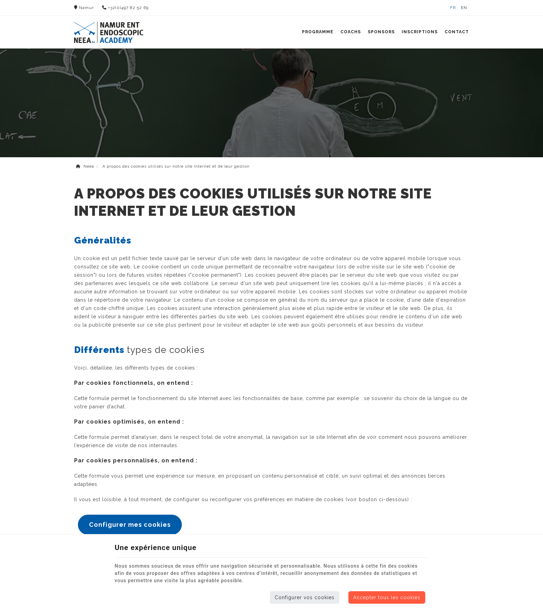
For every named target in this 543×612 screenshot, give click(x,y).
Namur (84, 7)
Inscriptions (420, 31)
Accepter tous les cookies (386, 597)
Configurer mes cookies (130, 524)
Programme (317, 31)
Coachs (350, 31)
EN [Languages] (464, 7)
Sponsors (381, 31)
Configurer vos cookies (305, 597)
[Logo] (108, 32)
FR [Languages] (453, 7)
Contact (457, 31)
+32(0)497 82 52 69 (125, 7)
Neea (85, 166)
